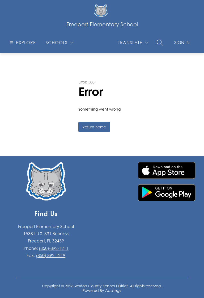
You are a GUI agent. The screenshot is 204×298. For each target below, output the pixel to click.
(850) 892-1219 (50, 255)
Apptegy (113, 290)
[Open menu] (22, 42)
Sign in (182, 42)
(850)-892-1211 (54, 248)
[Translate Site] (133, 42)
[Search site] (160, 42)
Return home (94, 127)
